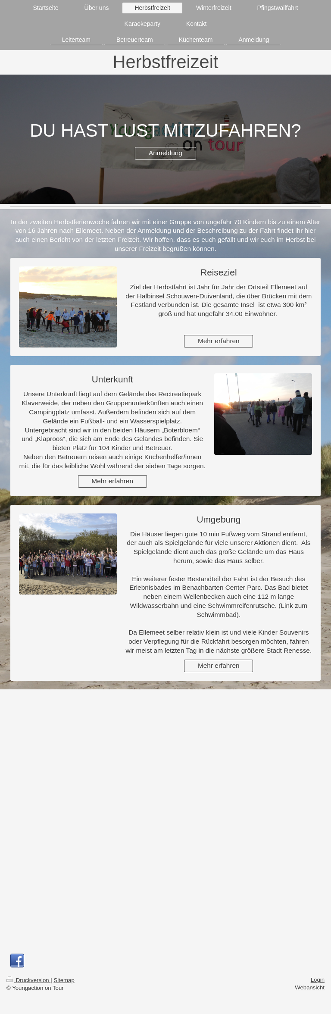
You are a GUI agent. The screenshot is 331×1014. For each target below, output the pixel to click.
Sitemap (63, 980)
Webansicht (310, 987)
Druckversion (28, 980)
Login (318, 979)
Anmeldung (165, 152)
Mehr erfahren (219, 340)
